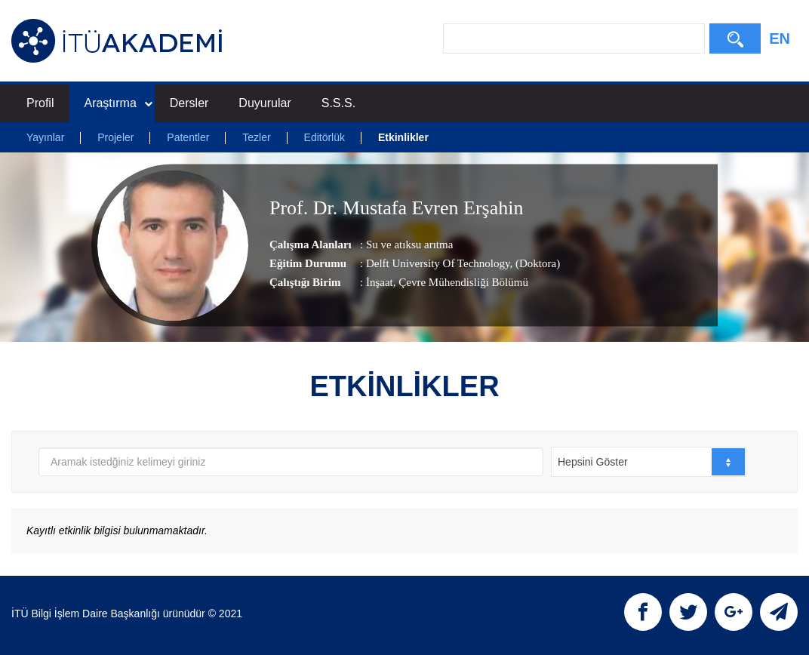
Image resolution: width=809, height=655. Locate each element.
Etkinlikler (403, 137)
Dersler (189, 103)
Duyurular (264, 103)
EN (779, 38)
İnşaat (379, 282)
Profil (40, 103)
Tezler (256, 137)
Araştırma (118, 103)
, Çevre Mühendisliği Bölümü (460, 282)
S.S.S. (338, 103)
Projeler (115, 137)
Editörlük (324, 137)
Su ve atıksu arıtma (409, 244)
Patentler (188, 137)
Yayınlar (45, 137)
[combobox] (648, 462)
